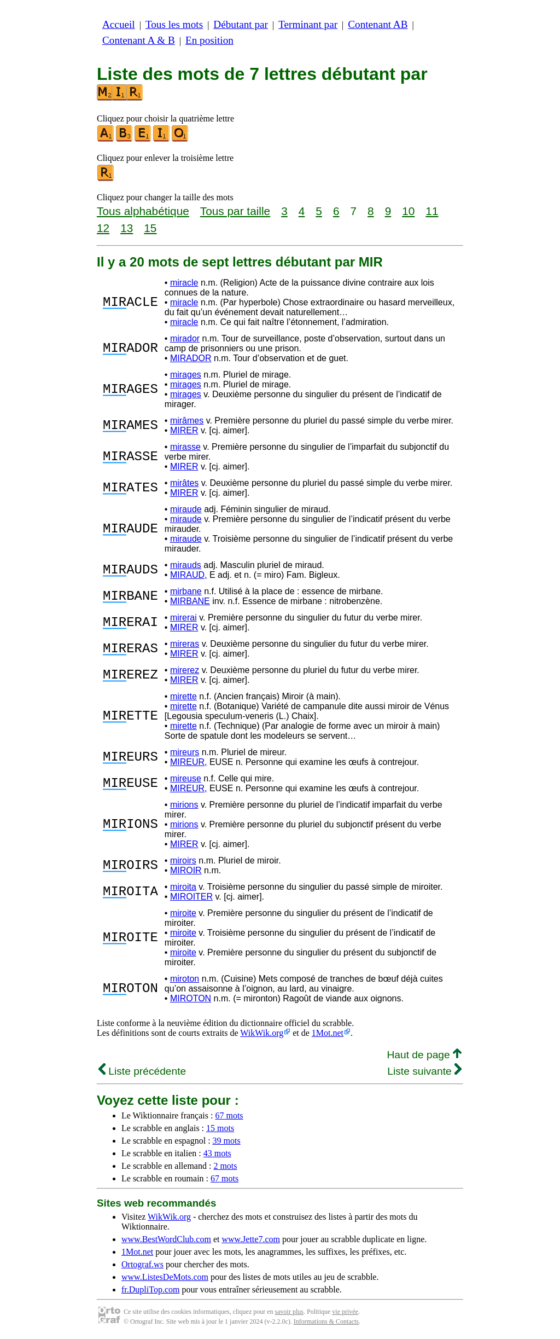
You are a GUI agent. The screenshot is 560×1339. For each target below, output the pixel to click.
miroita (183, 886)
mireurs (184, 752)
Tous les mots (174, 24)
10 (408, 211)
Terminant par (307, 24)
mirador (185, 338)
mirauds (185, 565)
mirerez (184, 670)
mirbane (186, 591)
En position (209, 40)
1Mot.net (327, 1032)
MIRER (184, 430)
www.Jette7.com (250, 1239)
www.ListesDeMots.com (164, 1277)
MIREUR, (188, 762)
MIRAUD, (188, 574)
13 (126, 228)
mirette (183, 696)
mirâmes (186, 420)
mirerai (183, 617)
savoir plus (289, 1311)
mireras (184, 643)
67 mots (229, 1115)
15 (150, 228)
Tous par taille (235, 211)
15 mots (220, 1128)
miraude (186, 509)
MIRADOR (191, 358)
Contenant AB (377, 24)
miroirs (183, 860)
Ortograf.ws (142, 1264)
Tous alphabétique (143, 211)
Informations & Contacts (326, 1321)
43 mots (217, 1153)
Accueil (118, 24)
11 (431, 211)
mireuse (185, 778)
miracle (184, 282)
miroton (184, 978)
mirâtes (184, 483)
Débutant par (240, 24)
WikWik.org (261, 1032)
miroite (183, 913)
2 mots (225, 1165)
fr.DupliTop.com (150, 1289)
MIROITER (191, 896)
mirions (184, 804)
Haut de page (424, 1054)
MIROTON (190, 998)
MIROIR (186, 870)
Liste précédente (142, 1071)
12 (103, 228)
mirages (185, 374)
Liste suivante (424, 1071)
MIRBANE (190, 601)
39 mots (227, 1140)
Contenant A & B (138, 40)
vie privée (345, 1311)
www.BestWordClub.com (166, 1239)
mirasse (185, 446)
